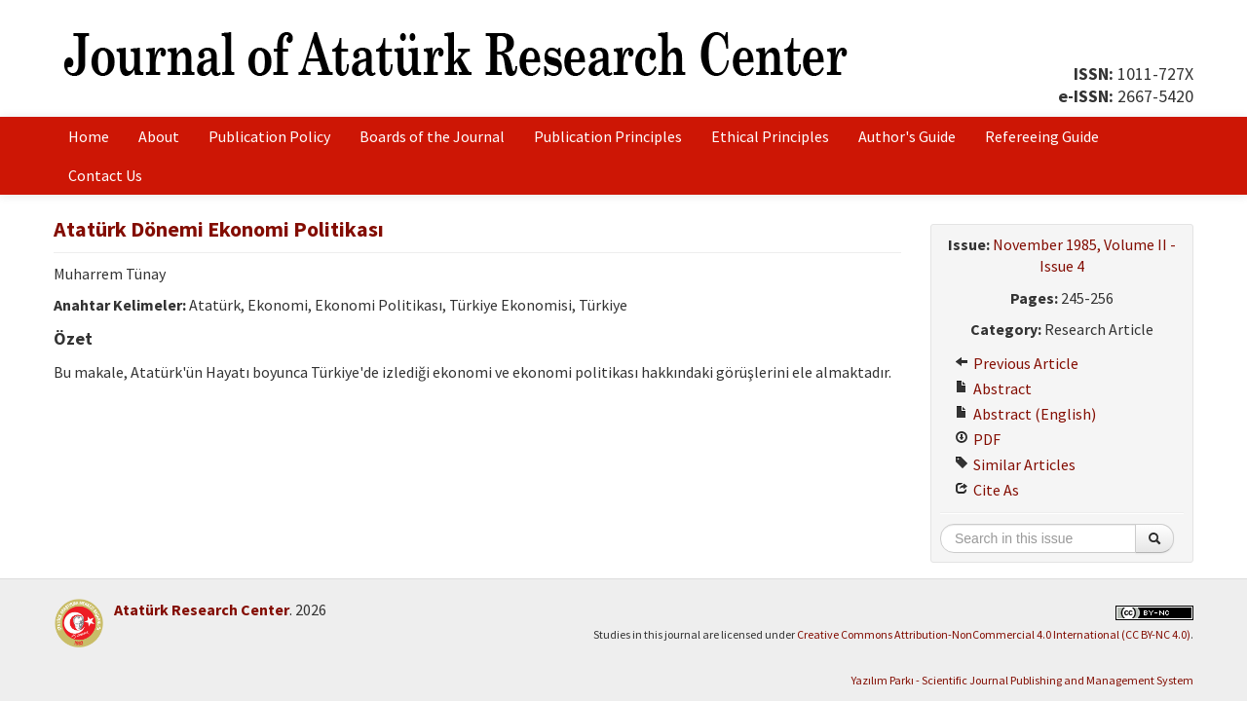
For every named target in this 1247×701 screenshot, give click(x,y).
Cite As (987, 489)
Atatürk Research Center (201, 609)
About (158, 136)
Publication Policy (269, 136)
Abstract (993, 388)
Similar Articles (1015, 464)
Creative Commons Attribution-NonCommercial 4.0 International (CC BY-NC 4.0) (993, 634)
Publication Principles (608, 136)
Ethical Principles (770, 136)
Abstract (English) (1025, 414)
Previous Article (1016, 363)
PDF (978, 439)
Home (88, 136)
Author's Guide (907, 136)
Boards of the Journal (432, 136)
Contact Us (105, 175)
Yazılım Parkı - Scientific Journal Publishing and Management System (1022, 680)
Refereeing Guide (1042, 136)
